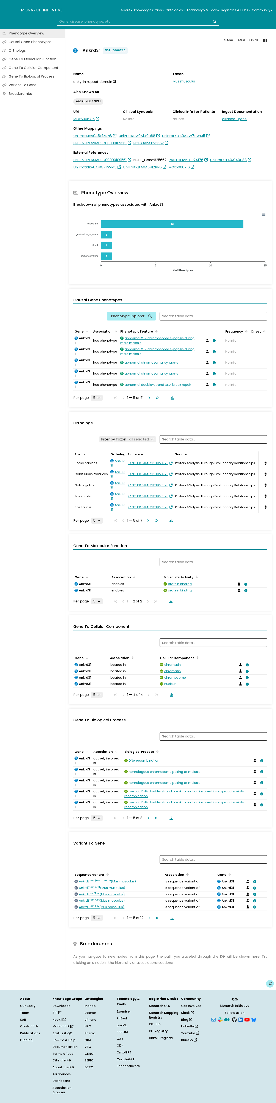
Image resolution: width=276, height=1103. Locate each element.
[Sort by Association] (115, 331)
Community (262, 10)
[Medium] (227, 1019)
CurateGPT (126, 1059)
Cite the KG (61, 1060)
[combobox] (138, 21)
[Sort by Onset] (263, 331)
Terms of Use (62, 1054)
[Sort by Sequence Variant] (107, 874)
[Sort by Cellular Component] (196, 657)
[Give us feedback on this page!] (270, 984)
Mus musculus (184, 81)
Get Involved (191, 1006)
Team (24, 1013)
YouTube (190, 1033)
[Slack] (220, 1019)
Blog (186, 1019)
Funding (26, 1040)
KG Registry (158, 1031)
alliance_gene (234, 119)
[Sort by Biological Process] (156, 751)
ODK (120, 1045)
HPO (88, 1026)
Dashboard (61, 1081)
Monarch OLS (159, 1006)
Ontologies (175, 10)
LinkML (122, 1025)
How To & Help (63, 1040)
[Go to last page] (156, 397)
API (56, 1013)
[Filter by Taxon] (127, 439)
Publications (30, 1033)
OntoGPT (124, 1052)
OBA (88, 1040)
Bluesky (189, 1040)
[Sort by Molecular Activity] (196, 577)
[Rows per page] (97, 398)
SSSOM (122, 1032)
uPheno (90, 1019)
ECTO (89, 1067)
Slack (187, 1013)
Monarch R (62, 1026)
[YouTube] (247, 1019)
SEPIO (89, 1060)
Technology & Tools (203, 10)
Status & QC (62, 1033)
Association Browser (62, 1090)
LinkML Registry (161, 1038)
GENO (89, 1054)
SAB (23, 1019)
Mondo (90, 1006)
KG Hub (155, 1024)
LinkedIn (189, 1026)
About (126, 10)
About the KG (63, 1067)
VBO (88, 1047)
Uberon (90, 1013)
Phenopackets (128, 1066)
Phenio (90, 1033)
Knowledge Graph (149, 10)
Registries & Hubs (235, 10)
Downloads (61, 1006)
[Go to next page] (148, 397)
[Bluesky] (253, 1019)
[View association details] (213, 340)
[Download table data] (171, 397)
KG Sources (61, 1074)
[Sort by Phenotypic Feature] (155, 331)
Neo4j (59, 1019)
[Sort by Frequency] (245, 331)
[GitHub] (234, 1019)
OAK (120, 1039)
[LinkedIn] (240, 1019)
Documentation (65, 1047)
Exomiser (124, 1011)
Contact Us (29, 1026)
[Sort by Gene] (86, 331)
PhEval (122, 1018)
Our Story (27, 1006)
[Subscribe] (213, 1019)
